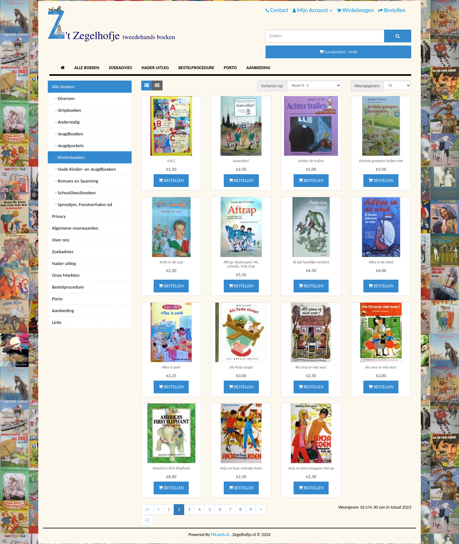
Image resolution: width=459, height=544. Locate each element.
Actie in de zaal (171, 262)
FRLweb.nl (220, 534)
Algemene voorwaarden (75, 228)
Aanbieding (258, 67)
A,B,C (171, 161)
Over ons (60, 240)
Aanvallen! (241, 161)
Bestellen (171, 180)
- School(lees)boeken (74, 193)
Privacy (59, 216)
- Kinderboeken (68, 157)
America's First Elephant (171, 468)
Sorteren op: (272, 86)
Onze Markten (65, 275)
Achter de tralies (311, 161)
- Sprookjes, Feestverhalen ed (82, 204)
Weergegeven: (367, 86)
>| (147, 520)
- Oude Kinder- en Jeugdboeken (84, 169)
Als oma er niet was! (311, 367)
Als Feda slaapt (240, 367)
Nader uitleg (155, 67)
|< (147, 509)
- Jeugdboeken (67, 134)
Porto (230, 67)
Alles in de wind (381, 262)
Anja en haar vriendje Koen (241, 468)
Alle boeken (86, 67)
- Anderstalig (66, 122)
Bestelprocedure (196, 67)
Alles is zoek (171, 367)
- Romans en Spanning (75, 181)
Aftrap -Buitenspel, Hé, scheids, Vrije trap (241, 264)
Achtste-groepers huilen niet (381, 161)
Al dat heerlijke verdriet (311, 262)
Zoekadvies (120, 67)
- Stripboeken (66, 110)
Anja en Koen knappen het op (311, 468)
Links (57, 322)
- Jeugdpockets (68, 145)
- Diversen (63, 98)
